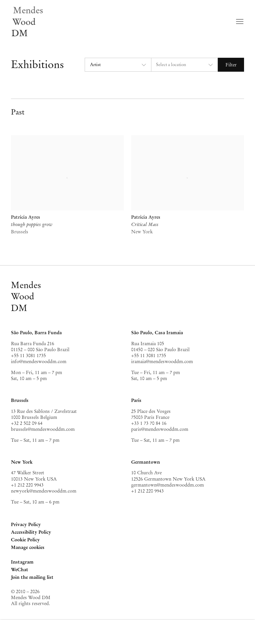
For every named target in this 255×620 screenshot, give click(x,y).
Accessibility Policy (31, 532)
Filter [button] (231, 65)
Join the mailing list (32, 577)
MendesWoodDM (26, 296)
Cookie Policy (25, 540)
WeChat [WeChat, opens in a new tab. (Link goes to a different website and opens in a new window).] (19, 570)
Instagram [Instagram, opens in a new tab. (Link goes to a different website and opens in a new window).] (22, 562)
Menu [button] (239, 22)
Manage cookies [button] (27, 547)
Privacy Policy (26, 524)
